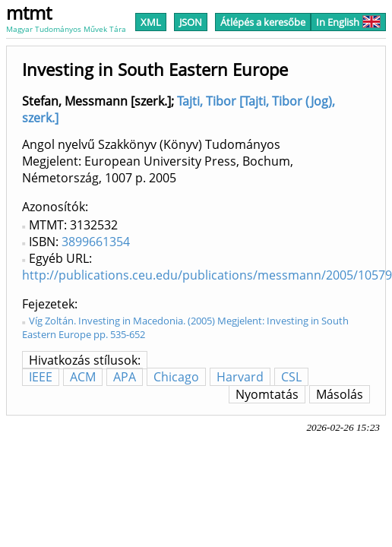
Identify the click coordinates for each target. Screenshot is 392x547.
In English (348, 22)
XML (151, 22)
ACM (83, 376)
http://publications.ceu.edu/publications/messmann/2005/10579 (207, 275)
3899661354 (96, 241)
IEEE (40, 376)
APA (124, 376)
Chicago (176, 376)
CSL (291, 376)
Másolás (339, 394)
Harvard (240, 376)
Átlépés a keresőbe (262, 22)
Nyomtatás (267, 394)
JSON (190, 22)
